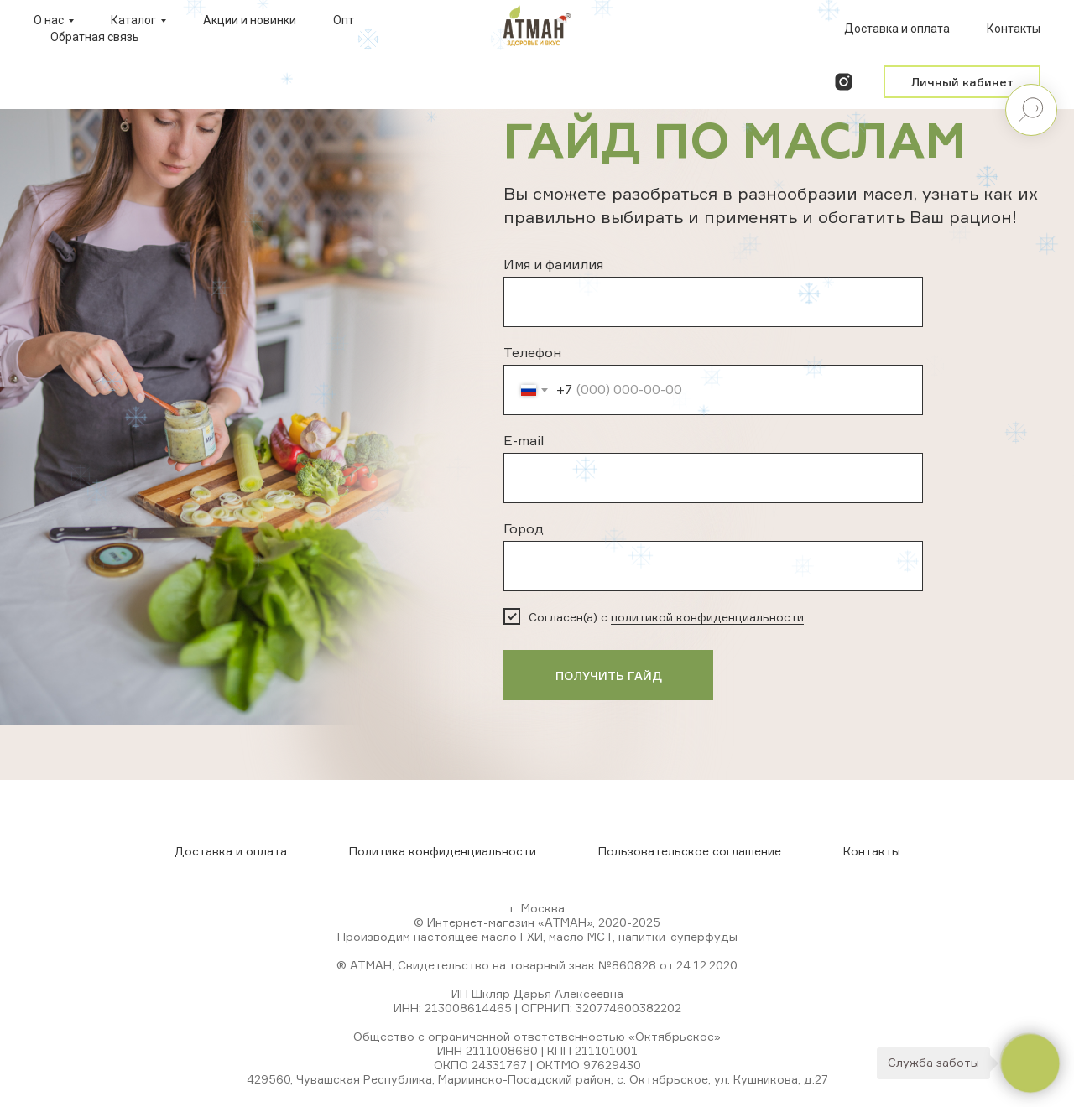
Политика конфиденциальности (442, 851)
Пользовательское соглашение (689, 851)
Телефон (532, 352)
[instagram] (843, 81)
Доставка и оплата (897, 28)
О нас (49, 20)
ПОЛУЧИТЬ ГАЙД (608, 675)
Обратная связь (94, 37)
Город (523, 528)
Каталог (133, 20)
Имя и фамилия (553, 264)
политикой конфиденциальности (707, 617)
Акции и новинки (249, 20)
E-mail (523, 440)
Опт (343, 20)
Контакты (1013, 28)
